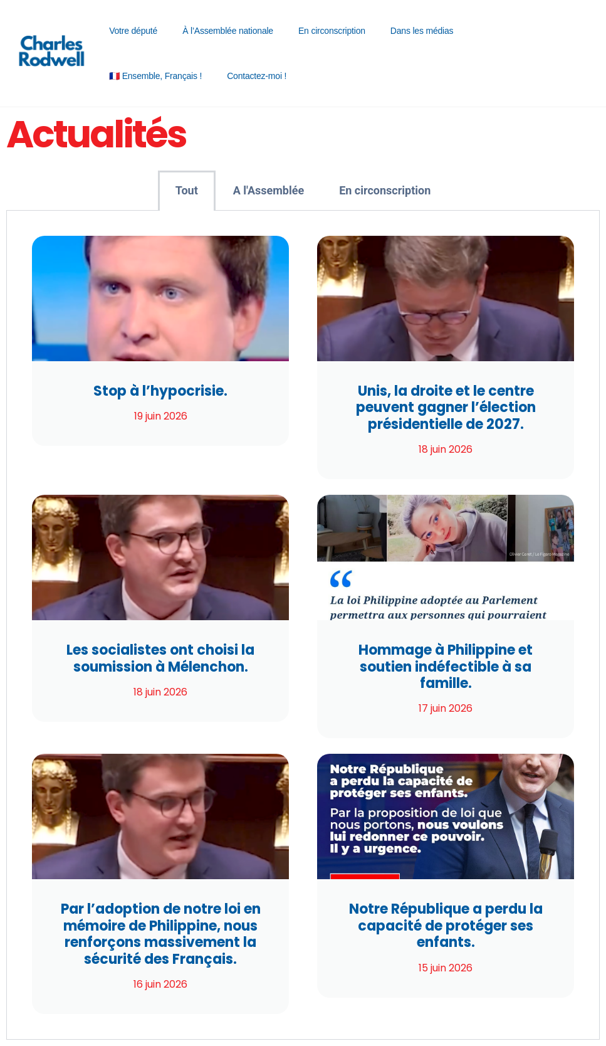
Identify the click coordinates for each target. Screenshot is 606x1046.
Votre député (133, 31)
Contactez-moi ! (256, 76)
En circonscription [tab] (385, 190)
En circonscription (331, 31)
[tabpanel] (303, 625)
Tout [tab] (186, 190)
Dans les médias (422, 31)
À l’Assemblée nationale (227, 31)
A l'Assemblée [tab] (268, 190)
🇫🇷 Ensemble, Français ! (155, 76)
